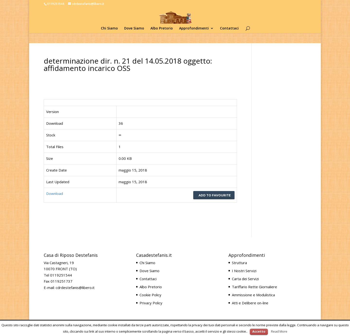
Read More (279, 331)
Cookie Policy (150, 294)
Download (54, 193)
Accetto (258, 331)
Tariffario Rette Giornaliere (254, 286)
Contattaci (229, 28)
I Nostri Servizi (244, 270)
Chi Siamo (109, 28)
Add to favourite (214, 195)
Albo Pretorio (161, 28)
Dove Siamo (134, 28)
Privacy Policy (151, 302)
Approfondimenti (194, 28)
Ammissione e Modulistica (253, 294)
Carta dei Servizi (245, 278)
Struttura (239, 262)
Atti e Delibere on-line (250, 302)
